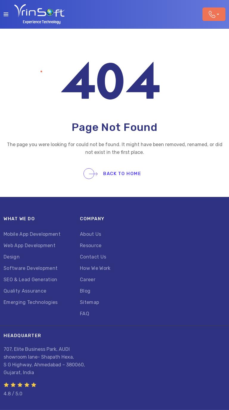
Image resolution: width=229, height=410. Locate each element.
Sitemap (89, 302)
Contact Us (93, 257)
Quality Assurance (25, 291)
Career (87, 279)
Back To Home (115, 173)
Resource (91, 245)
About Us (90, 234)
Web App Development (29, 245)
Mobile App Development (32, 234)
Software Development (31, 268)
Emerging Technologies (31, 302)
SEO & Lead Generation (31, 279)
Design (12, 257)
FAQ (84, 313)
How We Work (95, 268)
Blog (85, 291)
